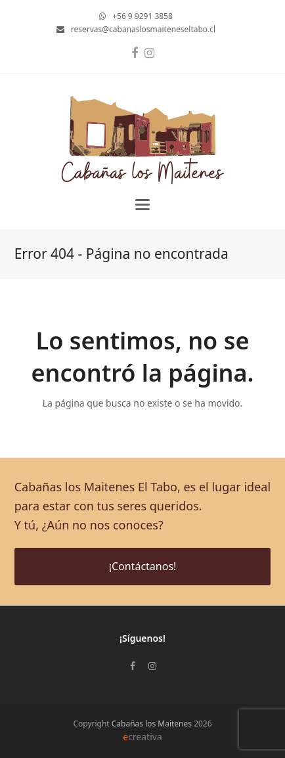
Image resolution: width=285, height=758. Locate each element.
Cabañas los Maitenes (152, 723)
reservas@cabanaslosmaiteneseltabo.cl (143, 29)
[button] (142, 204)
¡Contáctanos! (143, 566)
